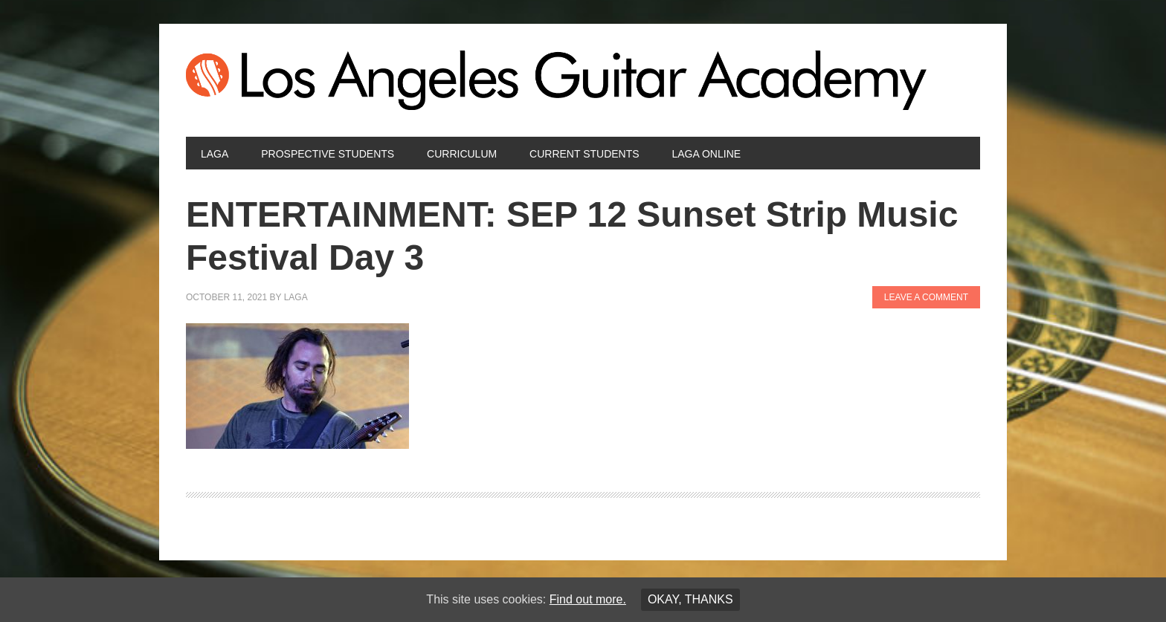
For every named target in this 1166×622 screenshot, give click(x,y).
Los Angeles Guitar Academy (583, 80)
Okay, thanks (690, 599)
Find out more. (588, 599)
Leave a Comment (926, 297)
